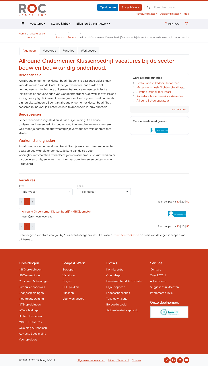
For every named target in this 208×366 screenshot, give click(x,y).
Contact (155, 269)
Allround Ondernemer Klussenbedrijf (57, 211)
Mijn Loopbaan (115, 287)
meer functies (178, 109)
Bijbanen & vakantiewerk (92, 23)
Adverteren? (158, 281)
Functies (68, 50)
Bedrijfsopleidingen (31, 293)
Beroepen (69, 269)
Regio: (80, 186)
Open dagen (114, 275)
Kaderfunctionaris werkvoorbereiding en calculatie (169, 96)
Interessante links (161, 293)
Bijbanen (68, 293)
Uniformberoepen (30, 316)
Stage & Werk (130, 7)
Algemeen (29, 50)
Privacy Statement (118, 360)
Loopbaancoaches (118, 293)
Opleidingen (108, 7)
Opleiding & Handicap (33, 328)
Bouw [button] (58, 37)
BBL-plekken (71, 287)
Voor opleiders (28, 339)
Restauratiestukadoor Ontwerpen (158, 83)
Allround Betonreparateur (153, 100)
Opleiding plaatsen (170, 13)
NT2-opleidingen (30, 304)
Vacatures (36, 23)
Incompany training (31, 298)
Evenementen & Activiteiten (124, 281)
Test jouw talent (116, 298)
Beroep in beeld (116, 304)
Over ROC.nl (158, 275)
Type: (22, 186)
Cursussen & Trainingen (34, 281)
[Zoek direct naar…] (167, 7)
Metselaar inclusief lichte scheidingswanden (165, 87)
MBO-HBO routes (30, 322)
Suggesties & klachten (164, 287)
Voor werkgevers (73, 298)
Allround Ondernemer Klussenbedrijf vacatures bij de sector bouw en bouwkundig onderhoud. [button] (133, 37)
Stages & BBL (59, 23)
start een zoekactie (126, 235)
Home (22, 33)
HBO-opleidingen (30, 275)
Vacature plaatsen (146, 13)
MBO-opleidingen (30, 269)
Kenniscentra (114, 269)
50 (187, 201)
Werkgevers (88, 50)
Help (186, 13)
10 (178, 201)
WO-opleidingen (29, 310)
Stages (67, 281)
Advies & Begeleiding (32, 333)
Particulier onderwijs (32, 287)
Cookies (136, 360)
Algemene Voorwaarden (91, 360)
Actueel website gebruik (122, 310)
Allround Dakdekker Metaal (154, 92)
